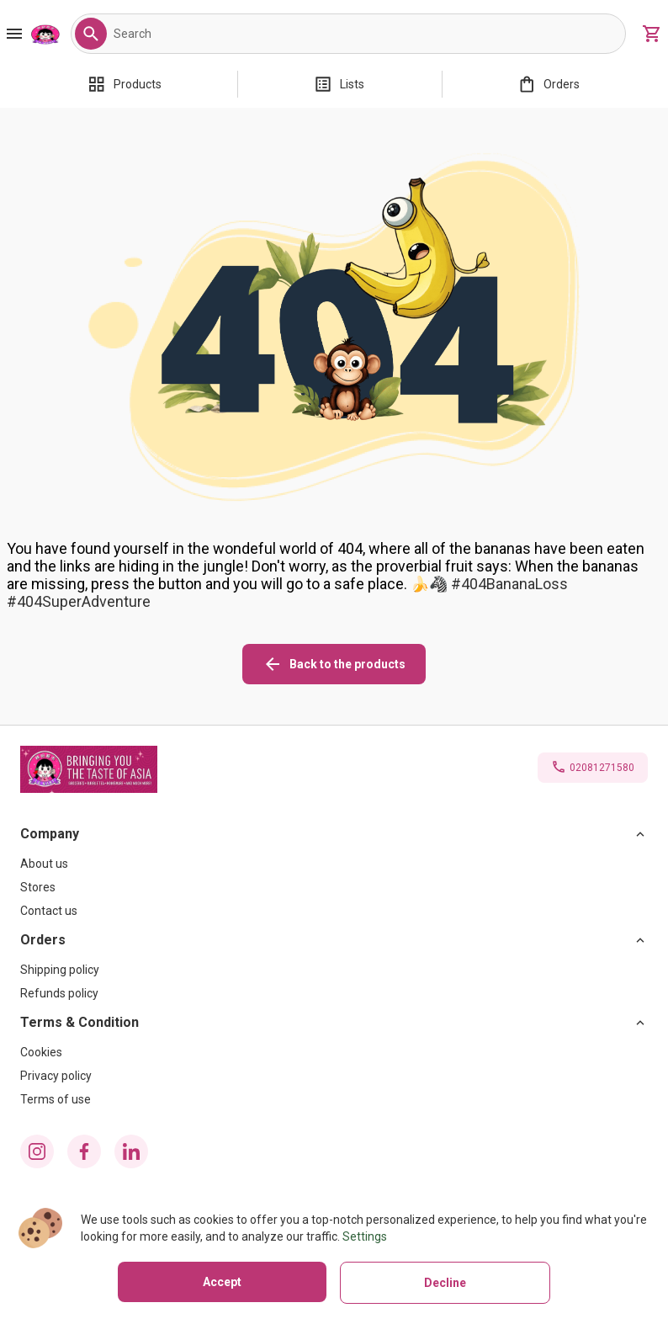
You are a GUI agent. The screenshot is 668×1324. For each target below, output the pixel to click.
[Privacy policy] (334, 1075)
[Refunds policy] (334, 993)
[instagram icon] (37, 1151)
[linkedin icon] (131, 1151)
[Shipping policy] (334, 969)
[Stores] (334, 887)
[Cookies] (334, 1052)
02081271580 (602, 768)
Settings (364, 1236)
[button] (91, 34)
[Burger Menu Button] (14, 33)
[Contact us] (334, 910)
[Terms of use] (334, 1099)
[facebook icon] (84, 1151)
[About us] (334, 863)
